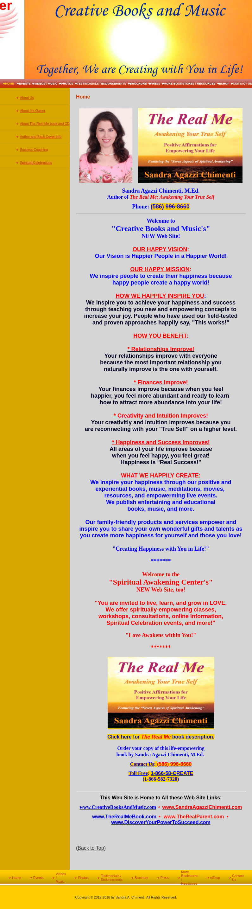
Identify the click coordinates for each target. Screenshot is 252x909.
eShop (224, 83)
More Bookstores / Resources (190, 83)
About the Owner (32, 110)
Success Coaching (34, 149)
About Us (27, 97)
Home (9, 83)
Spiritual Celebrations (36, 162)
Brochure (138, 83)
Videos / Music (45, 83)
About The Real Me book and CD (45, 123)
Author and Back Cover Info (40, 136)
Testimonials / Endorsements (101, 83)
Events (25, 83)
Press (155, 83)
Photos (67, 83)
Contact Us (242, 83)
